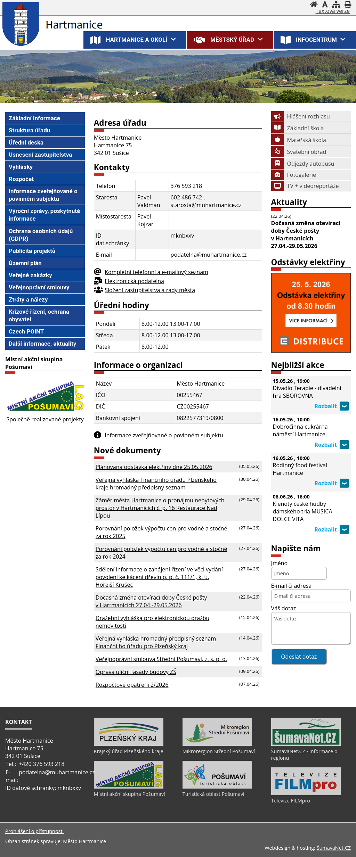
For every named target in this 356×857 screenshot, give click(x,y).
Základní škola (297, 128)
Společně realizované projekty (44, 419)
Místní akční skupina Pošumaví (129, 794)
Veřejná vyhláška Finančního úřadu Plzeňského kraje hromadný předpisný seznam (156, 483)
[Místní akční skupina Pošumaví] (128, 787)
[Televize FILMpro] (306, 793)
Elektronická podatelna (134, 281)
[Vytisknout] (348, 4)
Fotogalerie (293, 175)
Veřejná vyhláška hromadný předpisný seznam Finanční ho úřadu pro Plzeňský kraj (156, 642)
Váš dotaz (283, 608)
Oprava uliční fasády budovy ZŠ (136, 672)
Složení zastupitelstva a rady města (150, 290)
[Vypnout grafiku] (325, 4)
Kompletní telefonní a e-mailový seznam (156, 272)
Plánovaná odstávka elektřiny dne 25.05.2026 (154, 467)
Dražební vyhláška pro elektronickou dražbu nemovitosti (152, 621)
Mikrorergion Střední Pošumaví (219, 751)
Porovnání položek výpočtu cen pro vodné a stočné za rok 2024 (161, 552)
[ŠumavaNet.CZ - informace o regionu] (306, 744)
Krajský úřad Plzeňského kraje (128, 751)
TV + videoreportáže (305, 186)
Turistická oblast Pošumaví (213, 794)
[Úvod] (314, 4)
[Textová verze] (332, 11)
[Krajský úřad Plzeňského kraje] (128, 744)
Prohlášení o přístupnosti (34, 831)
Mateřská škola (298, 140)
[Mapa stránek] (336, 4)
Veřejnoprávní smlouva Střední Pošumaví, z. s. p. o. (161, 659)
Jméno (279, 563)
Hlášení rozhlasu (300, 116)
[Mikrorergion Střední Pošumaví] (217, 744)
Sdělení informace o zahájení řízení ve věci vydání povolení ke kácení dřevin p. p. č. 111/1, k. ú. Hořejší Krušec (159, 577)
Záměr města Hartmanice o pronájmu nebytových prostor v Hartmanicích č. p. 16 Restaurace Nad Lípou (160, 507)
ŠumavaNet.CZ (334, 847)
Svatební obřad (298, 152)
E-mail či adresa (291, 586)
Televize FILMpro (290, 800)
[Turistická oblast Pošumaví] (217, 787)
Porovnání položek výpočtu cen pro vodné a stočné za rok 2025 (161, 532)
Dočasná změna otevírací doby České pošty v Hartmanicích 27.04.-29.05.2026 (151, 601)
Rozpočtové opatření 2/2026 (132, 685)
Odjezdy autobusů (302, 163)
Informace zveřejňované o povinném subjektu (164, 435)
